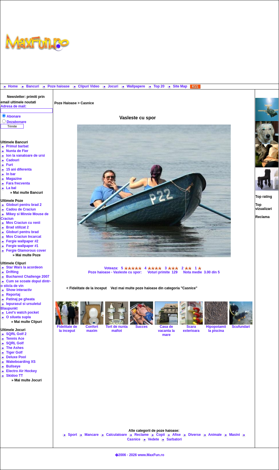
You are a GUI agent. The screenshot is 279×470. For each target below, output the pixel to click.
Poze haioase (59, 86)
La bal (11, 188)
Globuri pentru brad (22, 232)
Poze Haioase (65, 103)
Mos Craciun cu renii (23, 223)
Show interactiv (19, 290)
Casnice (87, 103)
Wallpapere (136, 86)
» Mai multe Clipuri (26, 322)
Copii (160, 435)
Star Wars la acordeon (24, 267)
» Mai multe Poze (27, 255)
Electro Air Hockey (21, 371)
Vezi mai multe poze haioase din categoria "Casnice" (154, 288)
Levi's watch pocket (22, 312)
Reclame (141, 435)
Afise (176, 435)
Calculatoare (116, 435)
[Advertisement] (175, 42)
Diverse (194, 435)
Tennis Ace (15, 339)
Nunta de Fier (17, 151)
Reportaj (13, 294)
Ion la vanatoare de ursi (25, 155)
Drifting (12, 272)
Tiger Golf (14, 352)
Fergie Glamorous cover (26, 250)
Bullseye (13, 366)
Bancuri (32, 86)
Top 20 (159, 86)
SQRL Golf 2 (16, 334)
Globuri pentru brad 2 (24, 205)
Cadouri (12, 160)
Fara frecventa (18, 183)
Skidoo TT (14, 376)
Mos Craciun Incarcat (23, 237)
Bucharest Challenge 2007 (27, 277)
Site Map (180, 86)
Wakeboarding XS (21, 362)
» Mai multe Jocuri (27, 380)
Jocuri (113, 86)
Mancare (92, 435)
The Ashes (14, 348)
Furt (9, 165)
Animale (215, 435)
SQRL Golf (14, 343)
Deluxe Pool (16, 357)
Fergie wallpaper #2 (22, 241)
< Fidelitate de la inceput (86, 288)
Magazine (14, 179)
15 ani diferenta (18, 169)
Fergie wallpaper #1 (22, 246)
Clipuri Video (88, 86)
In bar (11, 174)
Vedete (153, 439)
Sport (72, 435)
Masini (234, 435)
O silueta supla (18, 317)
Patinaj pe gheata (20, 299)
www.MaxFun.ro (151, 455)
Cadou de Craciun (21, 209)
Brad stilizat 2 (17, 227)
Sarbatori (174, 439)
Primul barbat (17, 146)
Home (13, 86)
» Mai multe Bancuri (26, 193)
